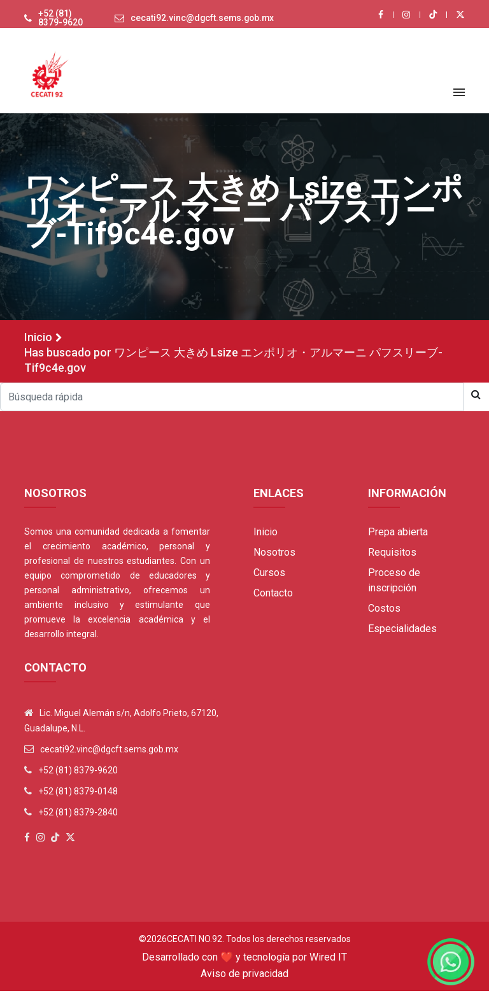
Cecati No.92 (194, 948)
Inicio (38, 346)
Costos (384, 617)
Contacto (273, 602)
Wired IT (328, 966)
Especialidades (402, 637)
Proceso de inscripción (394, 589)
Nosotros (274, 561)
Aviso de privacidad (244, 982)
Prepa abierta (398, 541)
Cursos (269, 581)
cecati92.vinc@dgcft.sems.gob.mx (200, 22)
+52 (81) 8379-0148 (78, 800)
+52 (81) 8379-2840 (78, 821)
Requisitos (392, 561)
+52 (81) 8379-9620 (55, 23)
